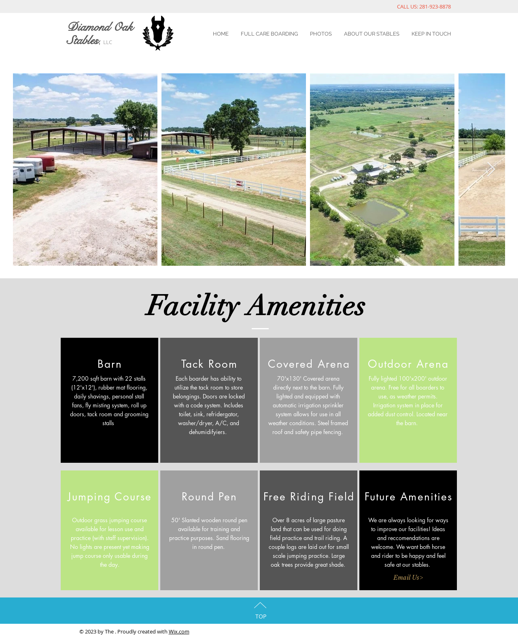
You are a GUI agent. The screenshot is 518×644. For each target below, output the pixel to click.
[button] (109, 577)
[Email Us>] (408, 577)
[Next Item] (491, 170)
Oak (123, 27)
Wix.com (179, 631)
